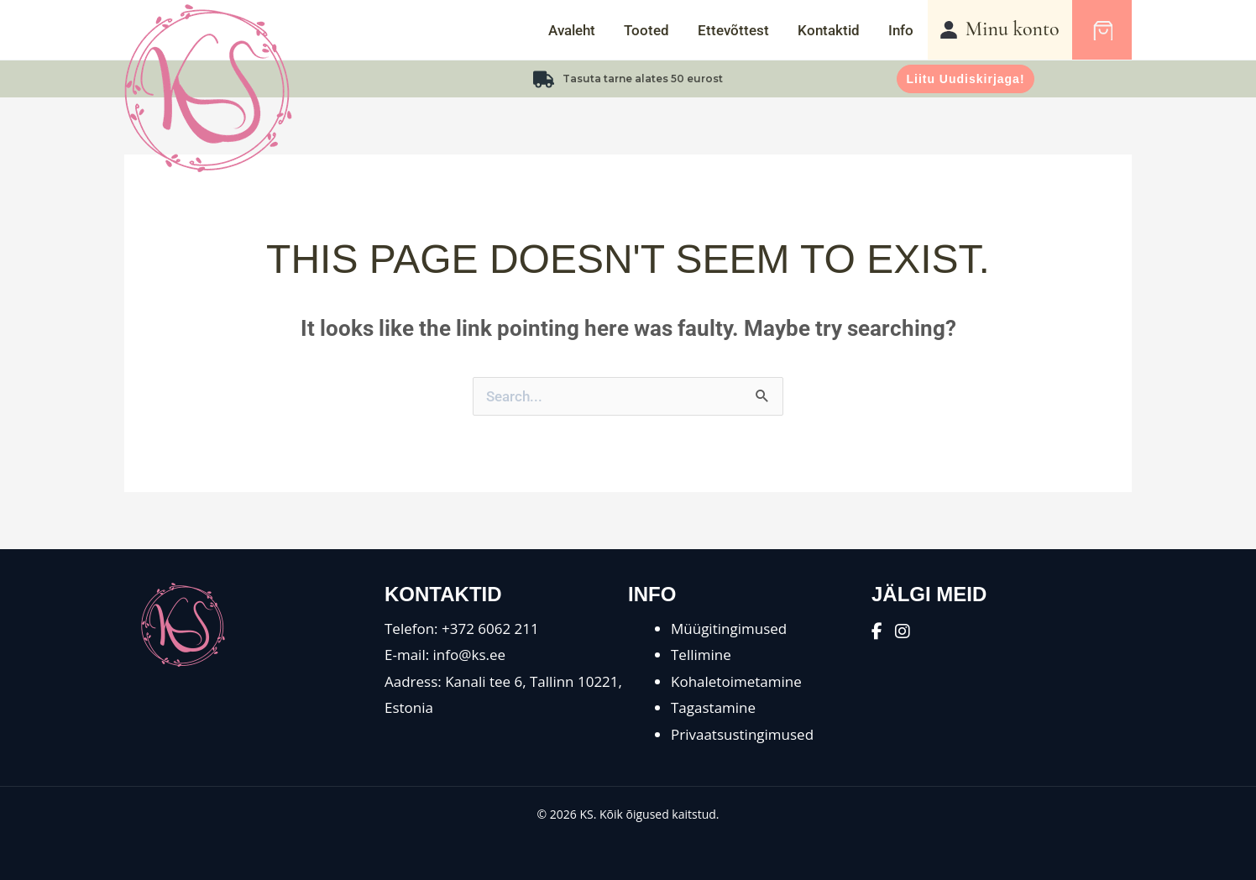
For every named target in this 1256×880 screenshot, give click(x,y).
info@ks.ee (469, 654)
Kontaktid (829, 30)
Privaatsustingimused (742, 734)
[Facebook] (876, 631)
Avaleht (571, 30)
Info (900, 30)
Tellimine (701, 654)
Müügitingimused (729, 628)
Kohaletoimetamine (736, 681)
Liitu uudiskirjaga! (965, 79)
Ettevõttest (733, 30)
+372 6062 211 (490, 628)
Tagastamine (713, 707)
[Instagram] (902, 631)
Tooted (646, 30)
